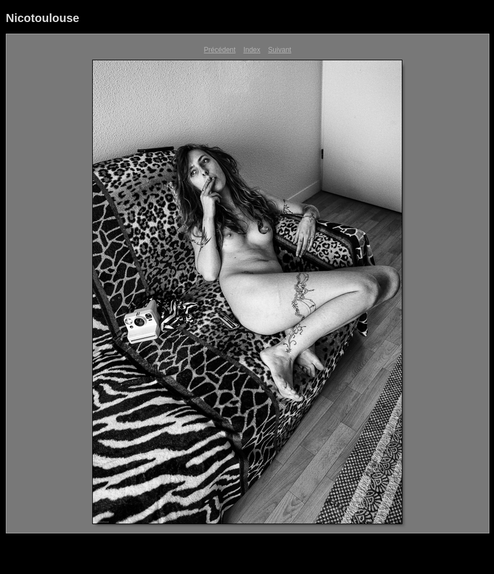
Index (252, 50)
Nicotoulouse (42, 18)
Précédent (220, 50)
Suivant (279, 50)
